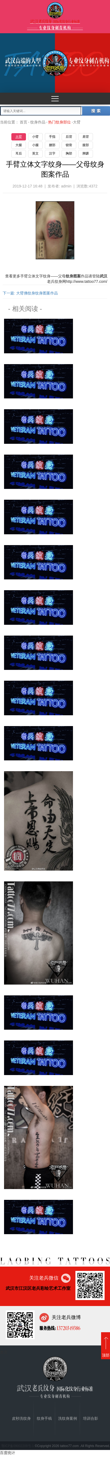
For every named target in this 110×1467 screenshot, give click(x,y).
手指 (52, 137)
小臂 (35, 137)
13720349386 (68, 1328)
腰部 (52, 145)
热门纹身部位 (59, 122)
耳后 (18, 153)
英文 (35, 153)
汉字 (52, 153)
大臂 (18, 137)
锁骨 (69, 145)
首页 (23, 122)
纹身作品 (37, 122)
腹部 (85, 145)
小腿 (35, 145)
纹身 (47, 276)
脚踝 (85, 153)
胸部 (69, 153)
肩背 (85, 137)
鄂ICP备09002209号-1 (17, 1446)
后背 (69, 137)
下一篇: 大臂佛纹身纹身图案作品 (30, 293)
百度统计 (7, 1453)
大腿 (18, 145)
